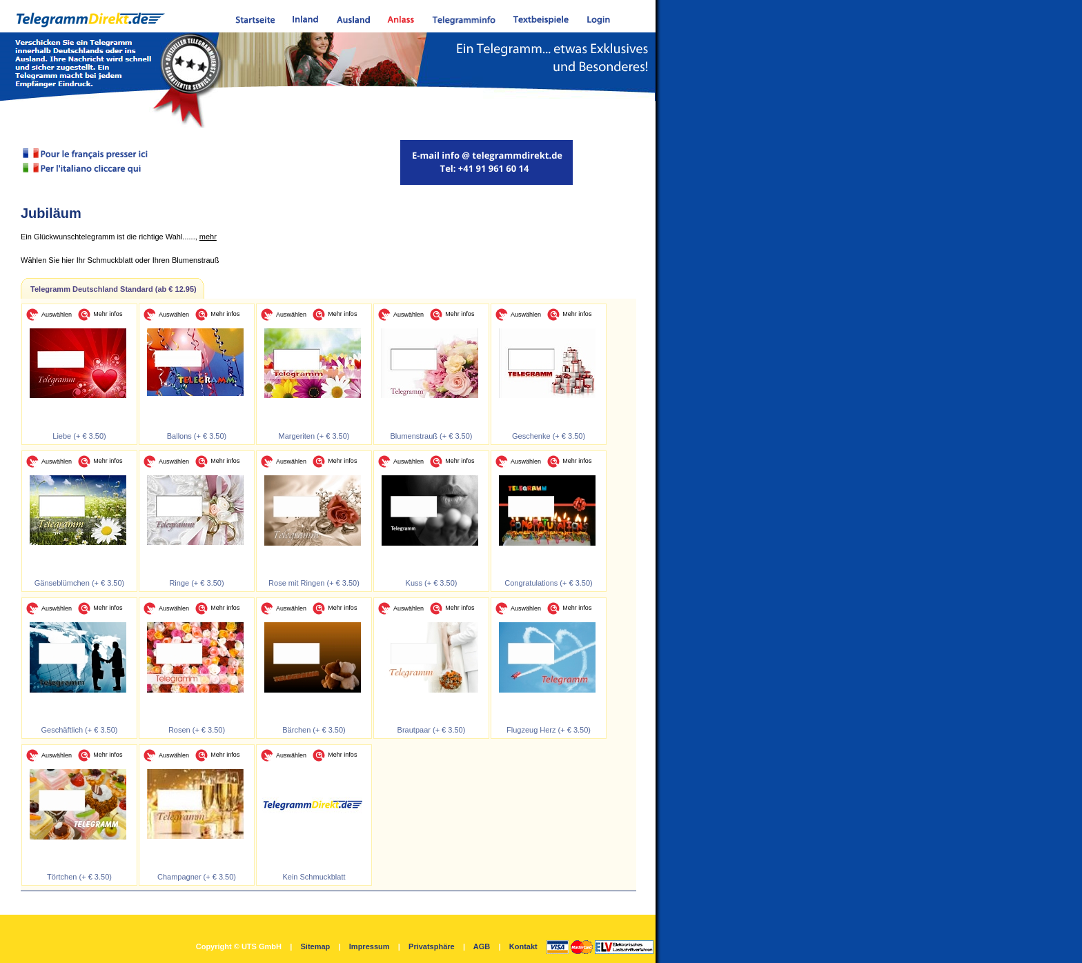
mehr (208, 236)
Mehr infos (107, 313)
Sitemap (315, 946)
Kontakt (523, 946)
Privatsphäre (432, 946)
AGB (481, 946)
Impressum (369, 946)
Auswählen (56, 314)
